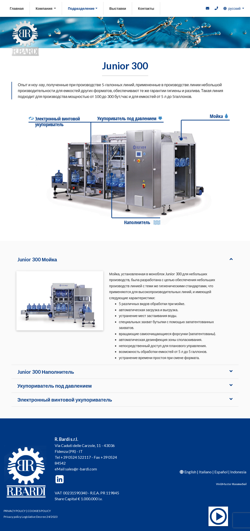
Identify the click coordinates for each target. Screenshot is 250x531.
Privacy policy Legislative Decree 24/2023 (31, 517)
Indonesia (238, 471)
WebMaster (231, 484)
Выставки (117, 8)
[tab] (125, 259)
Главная (20, 8)
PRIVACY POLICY (15, 511)
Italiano (205, 471)
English (190, 471)
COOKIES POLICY (39, 511)
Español (221, 471)
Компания (44, 8)
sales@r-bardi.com (81, 469)
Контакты (146, 8)
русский (232, 8)
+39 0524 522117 (76, 457)
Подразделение (81, 8)
